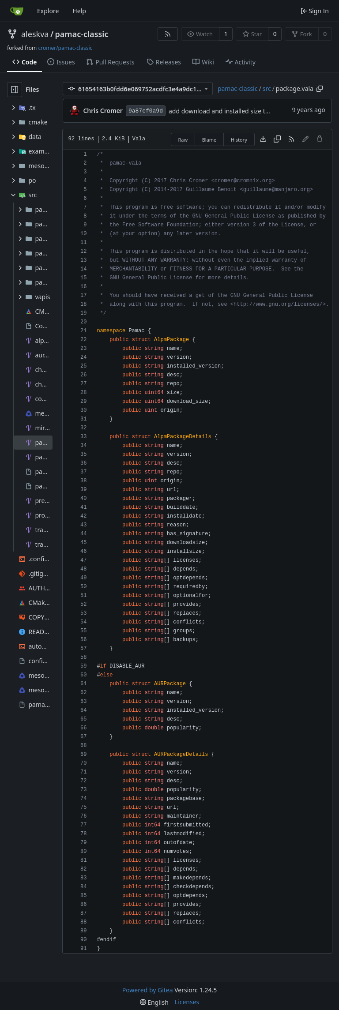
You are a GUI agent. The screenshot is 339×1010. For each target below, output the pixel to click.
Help (79, 11)
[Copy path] (319, 89)
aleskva (35, 34)
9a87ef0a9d (145, 111)
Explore (48, 11)
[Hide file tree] (14, 89)
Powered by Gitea (147, 990)
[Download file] (263, 139)
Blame (209, 139)
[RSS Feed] (168, 34)
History (239, 139)
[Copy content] (277, 139)
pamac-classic (82, 34)
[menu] (154, 1002)
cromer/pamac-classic (65, 48)
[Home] (16, 11)
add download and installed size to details (229, 111)
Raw (183, 139)
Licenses (187, 1002)
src (267, 88)
